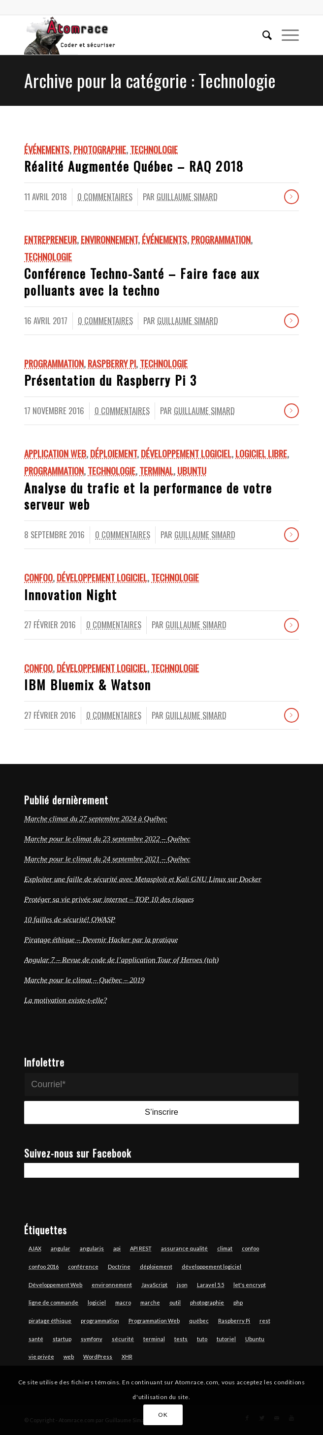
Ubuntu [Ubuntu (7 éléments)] (254, 1339)
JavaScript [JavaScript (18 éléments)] (154, 1285)
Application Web (55, 453)
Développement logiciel (186, 453)
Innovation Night (70, 594)
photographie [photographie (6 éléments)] (207, 1302)
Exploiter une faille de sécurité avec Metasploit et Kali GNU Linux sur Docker (142, 879)
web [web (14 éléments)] (69, 1356)
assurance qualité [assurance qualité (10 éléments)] (184, 1248)
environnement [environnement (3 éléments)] (112, 1285)
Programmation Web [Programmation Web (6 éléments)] (154, 1320)
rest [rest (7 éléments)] (264, 1320)
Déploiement (113, 453)
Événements (46, 149)
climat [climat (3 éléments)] (224, 1248)
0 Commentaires (104, 196)
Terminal (156, 470)
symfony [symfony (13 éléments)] (91, 1339)
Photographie (99, 149)
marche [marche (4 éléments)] (150, 1302)
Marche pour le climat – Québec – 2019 (84, 980)
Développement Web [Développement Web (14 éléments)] (55, 1285)
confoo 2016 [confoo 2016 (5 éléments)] (44, 1266)
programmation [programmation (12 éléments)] (100, 1320)
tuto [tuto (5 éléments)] (202, 1339)
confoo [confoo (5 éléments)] (250, 1248)
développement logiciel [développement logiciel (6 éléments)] (211, 1266)
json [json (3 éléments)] (182, 1285)
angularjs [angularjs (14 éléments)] (92, 1248)
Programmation (221, 239)
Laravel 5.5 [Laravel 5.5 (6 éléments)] (210, 1285)
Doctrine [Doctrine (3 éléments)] (119, 1266)
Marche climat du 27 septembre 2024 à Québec (95, 818)
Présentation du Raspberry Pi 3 (110, 380)
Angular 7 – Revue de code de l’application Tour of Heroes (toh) (121, 959)
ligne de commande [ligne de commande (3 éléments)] (53, 1302)
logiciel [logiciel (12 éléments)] (97, 1302)
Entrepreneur (50, 239)
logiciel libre (261, 453)
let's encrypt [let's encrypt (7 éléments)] (249, 1285)
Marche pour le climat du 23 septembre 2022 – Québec (107, 838)
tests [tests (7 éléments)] (181, 1339)
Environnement (109, 239)
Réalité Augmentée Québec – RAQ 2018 (134, 166)
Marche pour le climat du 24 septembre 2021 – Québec (107, 859)
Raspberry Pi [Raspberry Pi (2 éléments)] (234, 1320)
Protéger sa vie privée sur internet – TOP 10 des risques (109, 899)
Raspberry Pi (112, 363)
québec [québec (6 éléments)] (199, 1320)
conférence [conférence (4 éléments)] (83, 1266)
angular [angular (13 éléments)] (60, 1248)
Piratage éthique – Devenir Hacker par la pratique (101, 939)
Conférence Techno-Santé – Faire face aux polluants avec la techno (141, 282)
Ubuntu (191, 470)
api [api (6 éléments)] (117, 1248)
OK (162, 1414)
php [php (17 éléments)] (238, 1302)
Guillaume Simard (187, 196)
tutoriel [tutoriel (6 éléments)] (226, 1339)
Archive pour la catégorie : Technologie (150, 80)
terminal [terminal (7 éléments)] (154, 1339)
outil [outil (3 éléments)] (175, 1302)
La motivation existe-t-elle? (65, 1000)
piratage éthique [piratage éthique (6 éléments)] (50, 1320)
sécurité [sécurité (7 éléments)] (123, 1339)
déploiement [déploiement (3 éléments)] (156, 1266)
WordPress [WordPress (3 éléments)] (97, 1356)
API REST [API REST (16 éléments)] (141, 1248)
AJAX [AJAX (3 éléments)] (35, 1248)
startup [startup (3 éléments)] (62, 1339)
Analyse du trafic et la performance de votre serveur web (148, 496)
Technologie (154, 149)
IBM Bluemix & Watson (87, 684)
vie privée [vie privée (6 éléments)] (41, 1356)
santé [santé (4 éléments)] (36, 1339)
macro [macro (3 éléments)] (123, 1302)
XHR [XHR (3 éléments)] (127, 1356)
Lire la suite (291, 196)
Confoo (38, 577)
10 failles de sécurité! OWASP (69, 919)
